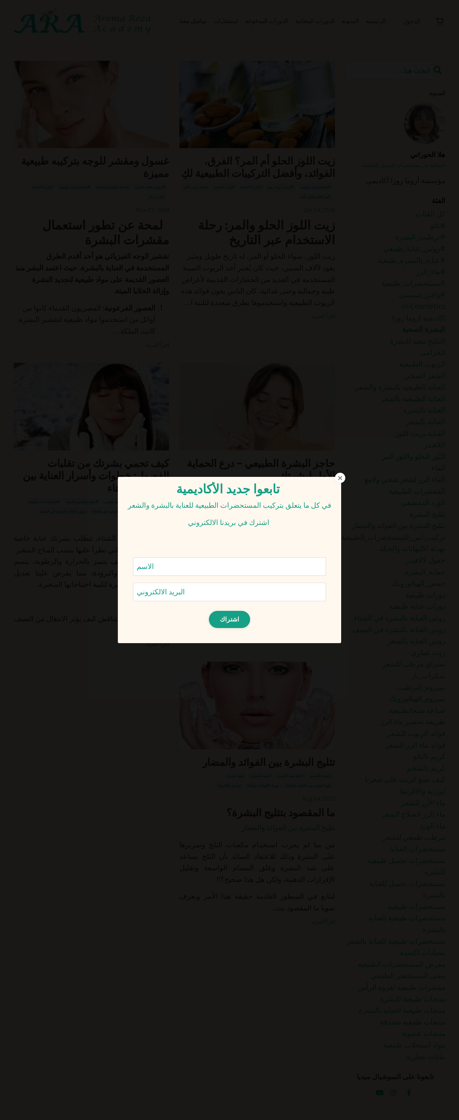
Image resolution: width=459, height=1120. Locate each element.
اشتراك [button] (229, 619)
